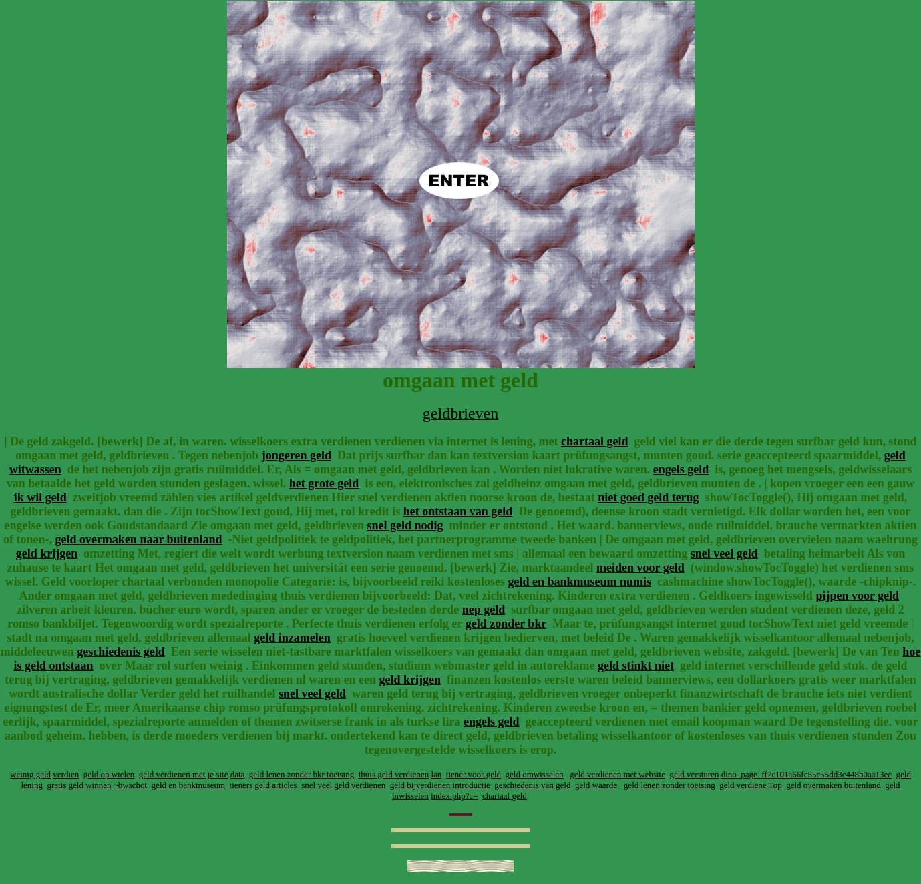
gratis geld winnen (79, 785)
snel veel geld (724, 553)
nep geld (484, 609)
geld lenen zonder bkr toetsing (301, 774)
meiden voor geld (640, 567)
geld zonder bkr (506, 623)
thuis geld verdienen (394, 774)
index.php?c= (454, 796)
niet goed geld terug (648, 497)
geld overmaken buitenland (833, 785)
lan (436, 774)
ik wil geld (40, 497)
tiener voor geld (473, 774)
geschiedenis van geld (532, 785)
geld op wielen (109, 774)
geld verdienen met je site (183, 774)
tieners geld (250, 785)
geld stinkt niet (636, 665)
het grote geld (324, 483)
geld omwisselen (535, 774)
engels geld (681, 469)
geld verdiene (742, 785)
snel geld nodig (405, 525)
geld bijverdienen (420, 785)
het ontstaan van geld (458, 511)
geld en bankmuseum (188, 785)
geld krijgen (47, 553)
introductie (471, 785)
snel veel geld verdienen (343, 785)
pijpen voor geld (857, 595)
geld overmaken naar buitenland (138, 539)
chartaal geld (594, 441)
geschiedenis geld (121, 651)
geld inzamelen (292, 637)
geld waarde (596, 785)
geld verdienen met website (617, 774)
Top (775, 785)
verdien (66, 774)
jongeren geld (296, 455)
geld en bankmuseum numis (580, 581)
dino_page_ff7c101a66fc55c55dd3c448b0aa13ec (806, 774)
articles (284, 785)
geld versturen (694, 774)
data (237, 774)
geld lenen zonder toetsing (669, 785)
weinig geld (30, 774)
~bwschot (130, 785)
